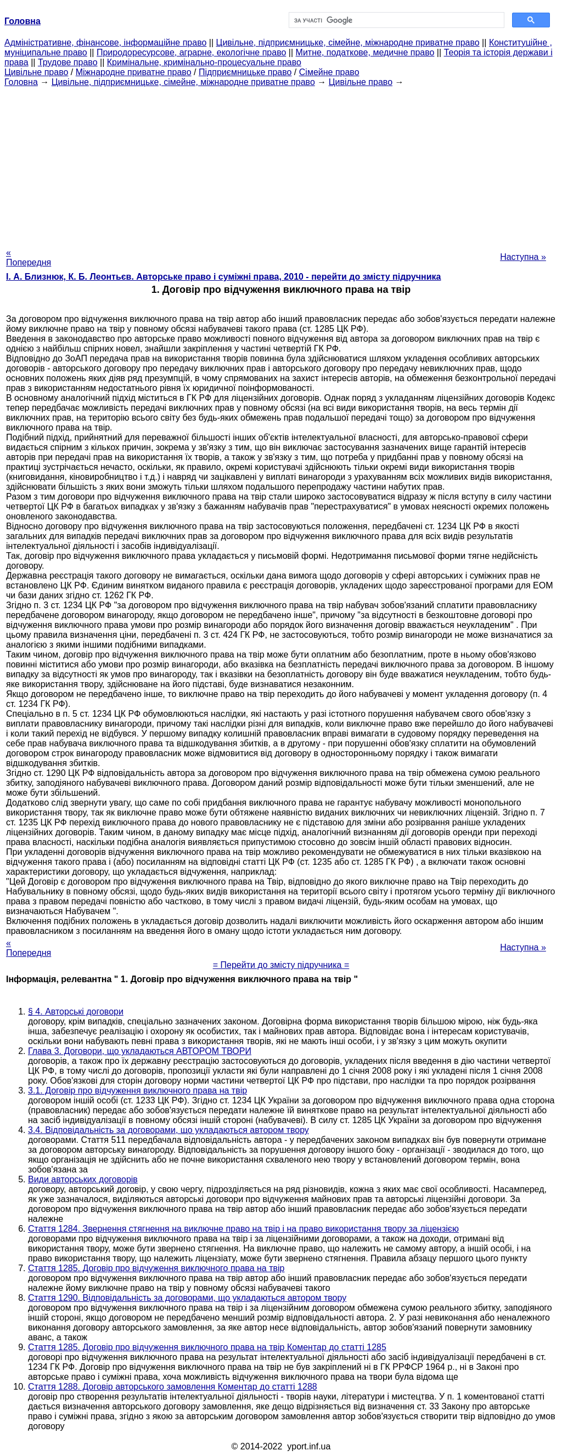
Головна (21, 82)
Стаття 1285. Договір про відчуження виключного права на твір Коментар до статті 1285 (207, 1347)
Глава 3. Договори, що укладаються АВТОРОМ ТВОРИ (139, 1051)
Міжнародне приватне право (134, 72)
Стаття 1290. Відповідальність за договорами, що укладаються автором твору (187, 1297)
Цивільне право (36, 72)
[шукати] (395, 20)
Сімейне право (329, 72)
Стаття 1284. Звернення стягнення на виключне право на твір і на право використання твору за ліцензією (243, 1228)
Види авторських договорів (83, 1179)
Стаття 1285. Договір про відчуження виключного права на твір (156, 1268)
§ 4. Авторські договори (75, 1011)
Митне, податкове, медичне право (365, 52)
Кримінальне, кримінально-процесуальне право (204, 62)
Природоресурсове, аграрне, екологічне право (191, 52)
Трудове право (68, 62)
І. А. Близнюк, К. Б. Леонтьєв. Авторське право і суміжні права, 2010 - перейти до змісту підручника (223, 276)
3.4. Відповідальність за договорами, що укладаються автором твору (168, 1130)
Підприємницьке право (245, 72)
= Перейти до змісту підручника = (281, 965)
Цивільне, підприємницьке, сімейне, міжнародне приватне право (348, 42)
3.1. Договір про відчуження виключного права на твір (137, 1090)
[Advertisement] (281, 164)
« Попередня (28, 257)
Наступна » (523, 257)
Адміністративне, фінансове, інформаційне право (105, 42)
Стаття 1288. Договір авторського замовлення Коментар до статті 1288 (172, 1386)
